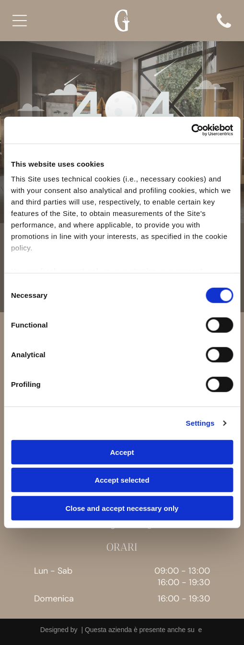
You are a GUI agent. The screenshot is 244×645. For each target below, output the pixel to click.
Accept (122, 452)
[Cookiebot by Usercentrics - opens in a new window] (191, 130)
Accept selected (121, 480)
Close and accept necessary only (122, 508)
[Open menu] (19, 20)
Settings (200, 423)
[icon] (224, 30)
